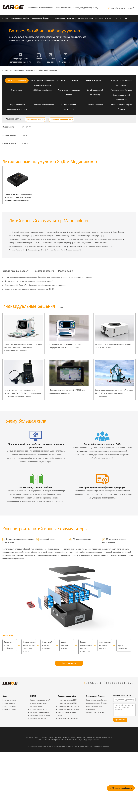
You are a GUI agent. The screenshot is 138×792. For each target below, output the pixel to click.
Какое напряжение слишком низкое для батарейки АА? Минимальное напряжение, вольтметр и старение (48, 277)
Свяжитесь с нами (9, 709)
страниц (5, 18)
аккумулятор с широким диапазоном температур (26, 239)
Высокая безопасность (94, 706)
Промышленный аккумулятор (64, 18)
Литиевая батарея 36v (55, 250)
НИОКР (108, 18)
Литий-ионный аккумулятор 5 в (100, 246)
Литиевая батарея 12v (17, 250)
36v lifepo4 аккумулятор (82, 243)
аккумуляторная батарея (101, 232)
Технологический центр (38, 709)
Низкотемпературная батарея (96, 700)
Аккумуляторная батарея (121, 90)
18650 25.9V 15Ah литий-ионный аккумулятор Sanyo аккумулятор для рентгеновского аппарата (18, 197)
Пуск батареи (16, 90)
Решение (99, 18)
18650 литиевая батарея (43, 90)
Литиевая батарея (85, 18)
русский (132, 8)
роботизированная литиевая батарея (108, 239)
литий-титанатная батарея (56, 239)
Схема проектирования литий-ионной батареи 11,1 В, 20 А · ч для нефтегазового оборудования (114, 393)
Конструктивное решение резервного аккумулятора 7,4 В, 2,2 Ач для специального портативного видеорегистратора (22, 393)
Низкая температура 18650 (67, 700)
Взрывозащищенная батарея (69, 80)
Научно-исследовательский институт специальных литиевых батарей (40, 703)
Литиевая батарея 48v (74, 250)
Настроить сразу (69, 663)
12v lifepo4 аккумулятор (43, 243)
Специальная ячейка (20, 18)
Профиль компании (9, 700)
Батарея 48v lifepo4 (100, 243)
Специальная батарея (40, 18)
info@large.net (118, 8)
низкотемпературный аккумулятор (90, 236)
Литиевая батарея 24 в (36, 250)
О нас (125, 18)
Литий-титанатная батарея (43, 105)
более (61, 307)
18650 (24, 135)
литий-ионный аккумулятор (19, 232)
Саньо (25, 144)
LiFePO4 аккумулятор (95, 80)
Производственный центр (39, 712)
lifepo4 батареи (118, 232)
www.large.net (80, 740)
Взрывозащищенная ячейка (68, 719)
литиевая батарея (37, 232)
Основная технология (38, 719)
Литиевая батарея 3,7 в (17, 246)
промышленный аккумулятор (79, 232)
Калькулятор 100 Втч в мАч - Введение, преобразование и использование (35, 285)
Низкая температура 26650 (67, 703)
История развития (8, 703)
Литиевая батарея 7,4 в (37, 246)
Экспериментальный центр (40, 715)
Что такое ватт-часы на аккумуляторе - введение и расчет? (29, 281)
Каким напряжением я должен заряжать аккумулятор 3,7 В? (29, 289)
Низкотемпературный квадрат (68, 706)
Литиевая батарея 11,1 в (57, 246)
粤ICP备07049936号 (93, 740)
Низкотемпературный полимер (69, 709)
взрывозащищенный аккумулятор (81, 239)
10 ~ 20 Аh (26, 127)
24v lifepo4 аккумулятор (62, 243)
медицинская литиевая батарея (20, 243)
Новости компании (9, 706)
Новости (117, 18)
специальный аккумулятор (56, 232)
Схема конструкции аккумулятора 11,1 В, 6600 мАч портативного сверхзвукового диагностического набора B (23, 347)
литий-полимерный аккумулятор (20, 236)
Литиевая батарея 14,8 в (78, 246)
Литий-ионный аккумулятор (47, 70)
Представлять (120, 720)
